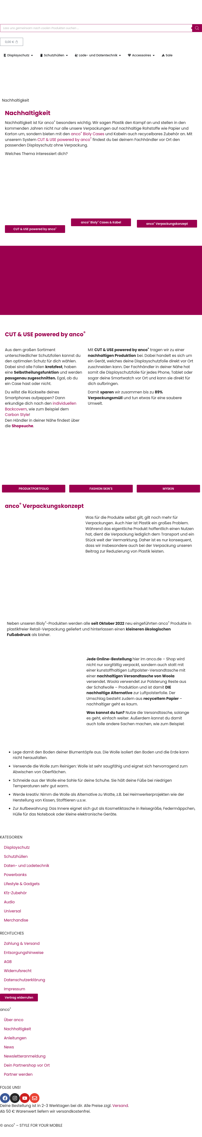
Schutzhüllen (16, 856)
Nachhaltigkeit (17, 1029)
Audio (9, 902)
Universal (12, 911)
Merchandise (16, 920)
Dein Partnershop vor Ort (27, 1065)
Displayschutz (17, 847)
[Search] (197, 28)
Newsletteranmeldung (25, 1056)
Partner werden (18, 1074)
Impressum (14, 989)
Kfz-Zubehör (15, 893)
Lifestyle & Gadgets (22, 884)
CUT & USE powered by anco (64, 139)
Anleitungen (15, 1038)
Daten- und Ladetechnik (26, 865)
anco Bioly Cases (87, 134)
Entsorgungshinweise (24, 952)
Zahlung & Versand (22, 943)
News (9, 1047)
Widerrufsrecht (18, 970)
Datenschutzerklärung (24, 980)
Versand (120, 1105)
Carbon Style (17, 414)
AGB (8, 961)
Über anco (13, 1020)
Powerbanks (15, 874)
